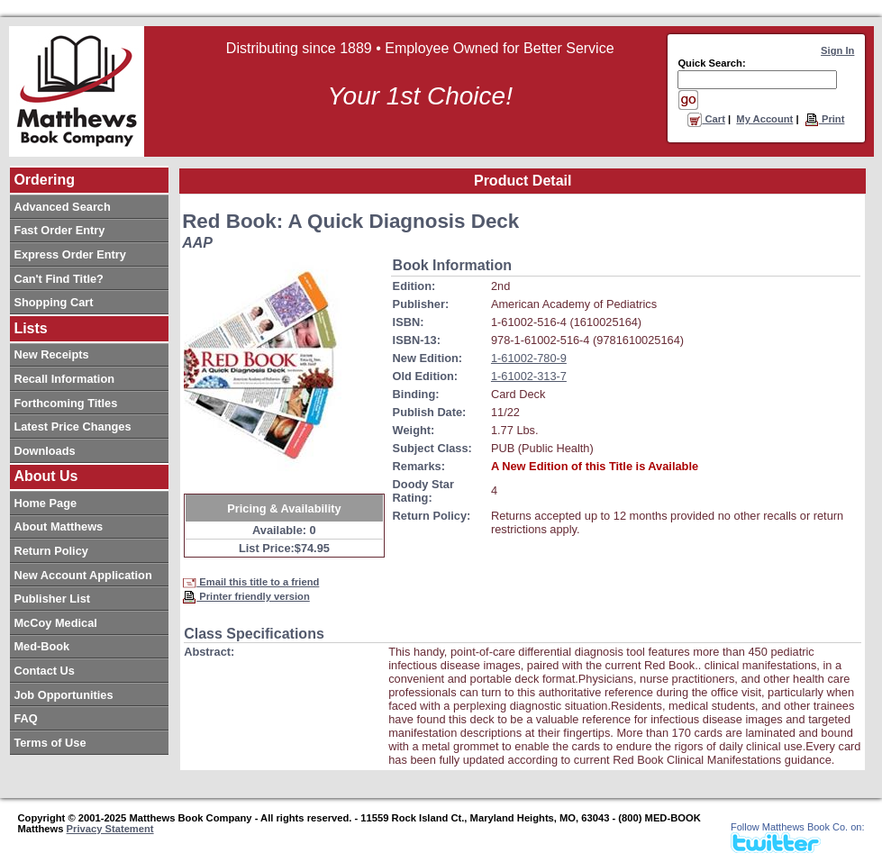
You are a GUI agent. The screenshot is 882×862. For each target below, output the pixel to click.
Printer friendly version (246, 596)
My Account (764, 118)
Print (825, 118)
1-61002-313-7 (529, 376)
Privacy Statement (110, 828)
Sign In (837, 50)
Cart (706, 118)
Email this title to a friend (250, 581)
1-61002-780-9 (529, 358)
